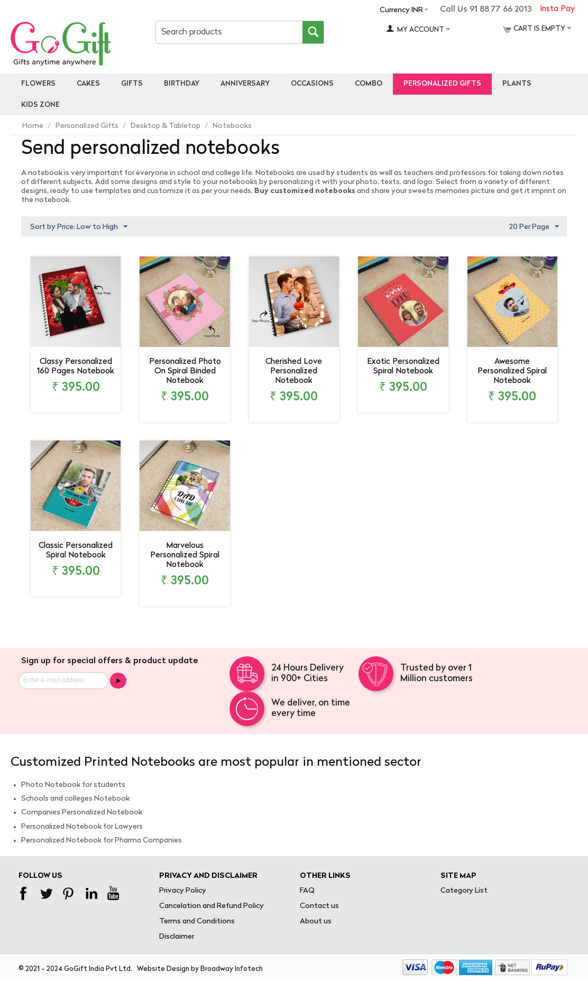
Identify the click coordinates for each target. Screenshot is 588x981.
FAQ (307, 891)
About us (316, 921)
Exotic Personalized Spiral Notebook (403, 366)
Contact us (319, 906)
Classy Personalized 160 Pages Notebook (75, 366)
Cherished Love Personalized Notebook (293, 371)
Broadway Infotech (231, 969)
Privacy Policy (182, 891)
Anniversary (245, 83)
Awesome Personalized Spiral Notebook (512, 371)
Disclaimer (176, 937)
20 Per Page (534, 227)
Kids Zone (40, 105)
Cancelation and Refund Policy (211, 906)
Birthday (181, 83)
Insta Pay (557, 9)
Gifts (132, 83)
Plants (516, 83)
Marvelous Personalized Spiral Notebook (184, 555)
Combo (368, 83)
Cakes (88, 83)
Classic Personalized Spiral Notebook (76, 551)
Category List (464, 891)
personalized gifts (442, 83)
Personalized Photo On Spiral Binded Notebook (185, 371)
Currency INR (401, 10)
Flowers (38, 83)
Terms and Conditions (197, 921)
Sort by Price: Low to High (78, 227)
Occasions (312, 83)
